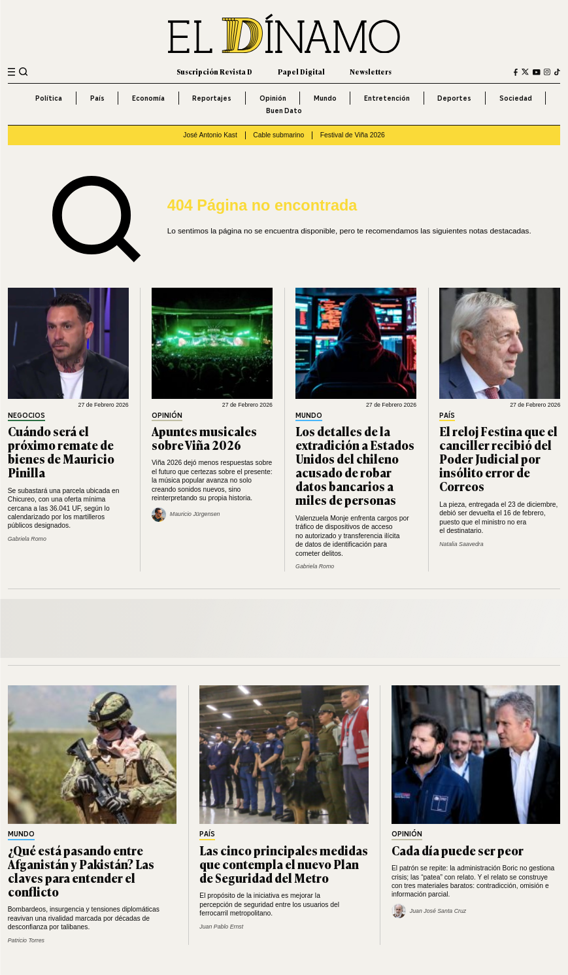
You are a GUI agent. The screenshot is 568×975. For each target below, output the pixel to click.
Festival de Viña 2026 (352, 135)
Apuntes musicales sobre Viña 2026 (204, 437)
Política (48, 98)
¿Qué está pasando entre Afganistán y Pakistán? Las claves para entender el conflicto (81, 871)
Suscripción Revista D (214, 72)
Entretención (387, 98)
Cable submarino (278, 135)
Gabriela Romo (27, 539)
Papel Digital (301, 72)
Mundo (325, 98)
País (97, 98)
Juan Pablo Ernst (221, 926)
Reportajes (211, 98)
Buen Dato (284, 110)
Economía (148, 98)
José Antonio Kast (210, 135)
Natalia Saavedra (461, 544)
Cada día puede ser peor (458, 850)
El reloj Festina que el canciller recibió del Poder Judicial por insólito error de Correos (498, 458)
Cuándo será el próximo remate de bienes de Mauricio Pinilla (61, 451)
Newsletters (371, 72)
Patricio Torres (26, 940)
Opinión (272, 98)
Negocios (26, 416)
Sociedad (515, 98)
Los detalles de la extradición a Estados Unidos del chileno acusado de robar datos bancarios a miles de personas (354, 465)
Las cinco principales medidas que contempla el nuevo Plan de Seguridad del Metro (283, 864)
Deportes (454, 98)
